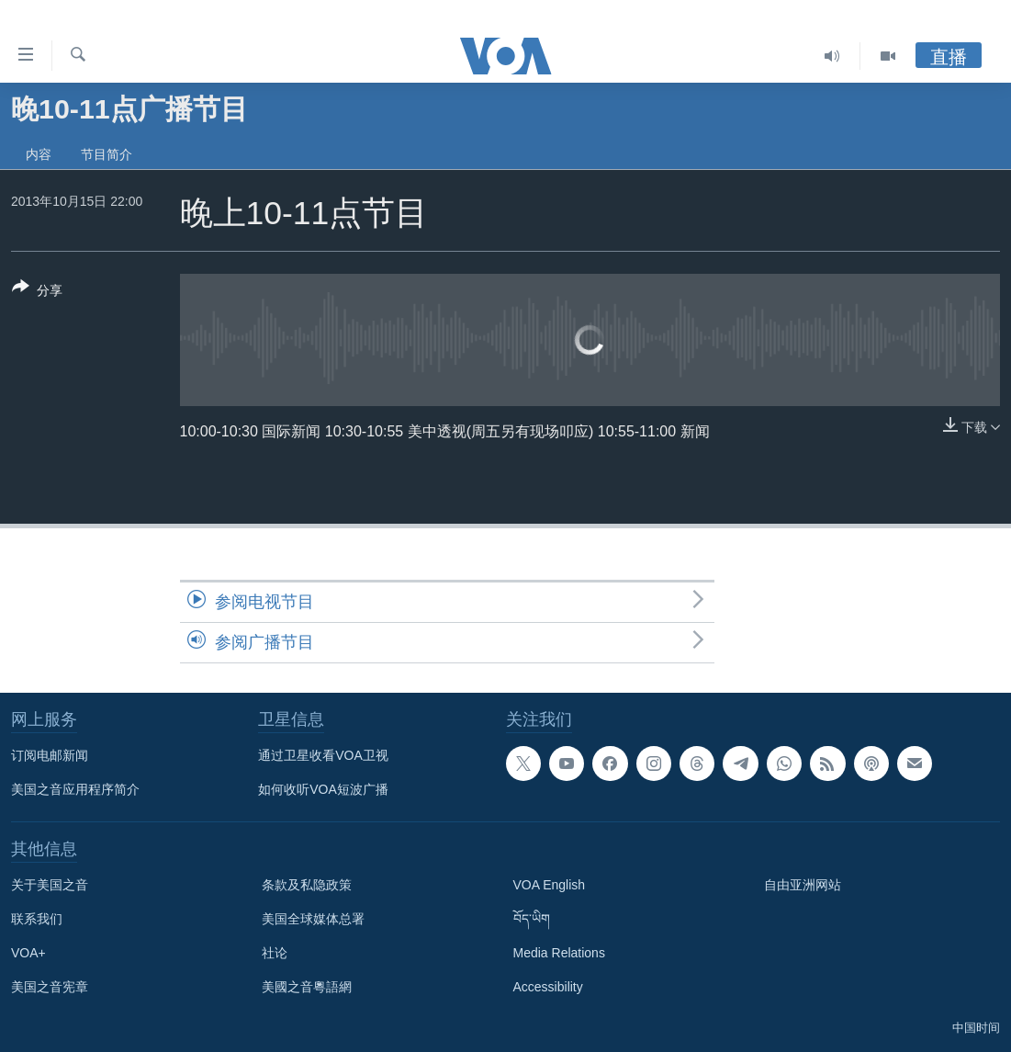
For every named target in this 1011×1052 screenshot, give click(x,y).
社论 (274, 952)
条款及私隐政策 (307, 884)
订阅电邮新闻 (49, 755)
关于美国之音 (49, 884)
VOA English (549, 884)
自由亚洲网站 (802, 884)
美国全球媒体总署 (313, 918)
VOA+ (28, 952)
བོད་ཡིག (531, 918)
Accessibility (548, 986)
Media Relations (559, 952)
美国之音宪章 (49, 986)
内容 (38, 154)
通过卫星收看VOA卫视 (323, 755)
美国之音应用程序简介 (75, 789)
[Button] (37, 292)
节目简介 (106, 154)
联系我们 (36, 918)
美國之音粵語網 (307, 986)
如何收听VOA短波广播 (323, 789)
